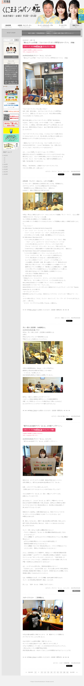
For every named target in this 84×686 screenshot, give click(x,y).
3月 (5, 158)
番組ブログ (76, 26)
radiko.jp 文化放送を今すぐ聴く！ (81, 15)
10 (64, 672)
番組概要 (8, 26)
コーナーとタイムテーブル (45, 26)
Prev (24, 33)
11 (67, 672)
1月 (5, 162)
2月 (5, 160)
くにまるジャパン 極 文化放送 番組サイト (23, 10)
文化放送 (7, 2)
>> (77, 672)
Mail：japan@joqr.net (11, 83)
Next (78, 33)
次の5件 (72, 672)
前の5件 (30, 672)
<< (26, 672)
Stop (53, 36)
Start (52, 36)
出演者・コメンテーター (25, 26)
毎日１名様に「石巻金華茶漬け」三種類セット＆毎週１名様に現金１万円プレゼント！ (51, 33)
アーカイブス (63, 26)
